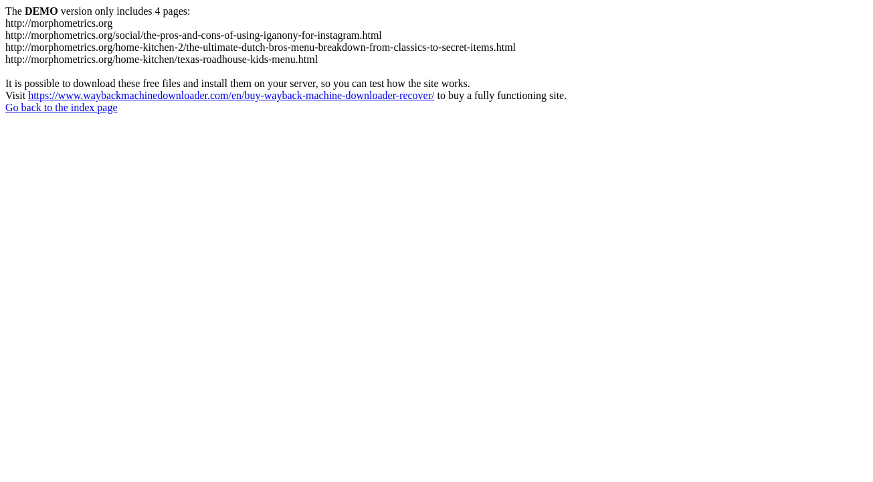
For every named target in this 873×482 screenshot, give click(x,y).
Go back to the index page (61, 107)
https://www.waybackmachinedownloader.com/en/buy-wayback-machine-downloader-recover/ (231, 95)
